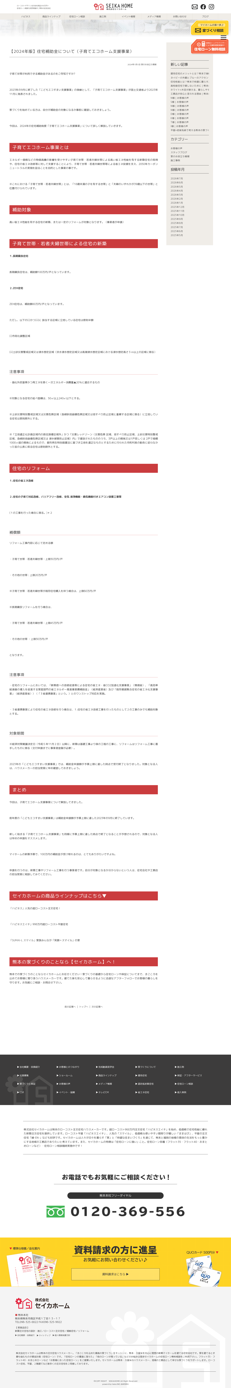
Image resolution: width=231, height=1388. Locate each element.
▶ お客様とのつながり (67, 1066)
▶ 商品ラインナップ (106, 1075)
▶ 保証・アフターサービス (188, 1075)
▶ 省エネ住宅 (142, 1092)
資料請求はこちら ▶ (115, 1274)
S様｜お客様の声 (180, 101)
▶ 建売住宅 (141, 1075)
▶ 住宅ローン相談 (184, 1083)
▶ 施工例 (179, 1066)
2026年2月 (177, 198)
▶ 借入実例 (180, 1092)
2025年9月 (177, 218)
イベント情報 (128, 16)
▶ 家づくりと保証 (26, 1083)
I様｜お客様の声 (179, 126)
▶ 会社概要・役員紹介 (28, 1066)
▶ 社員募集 (23, 1075)
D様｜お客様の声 (180, 113)
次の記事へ (97, 1006)
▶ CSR (20, 1092)
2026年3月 (177, 194)
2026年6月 (177, 182)
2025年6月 (177, 231)
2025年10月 (177, 214)
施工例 (102, 16)
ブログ (205, 16)
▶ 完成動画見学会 (105, 1066)
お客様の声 (177, 148)
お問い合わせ (180, 16)
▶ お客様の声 (63, 1083)
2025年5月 (177, 235)
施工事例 (175, 160)
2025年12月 (177, 206)
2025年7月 (177, 227)
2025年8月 (177, 223)
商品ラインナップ (51, 16)
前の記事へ (70, 1006)
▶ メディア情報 (104, 1083)
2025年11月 (177, 210)
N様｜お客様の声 (180, 97)
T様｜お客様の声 (180, 122)
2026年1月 (177, 202)
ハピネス (25, 16)
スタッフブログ (179, 152)
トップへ (83, 1006)
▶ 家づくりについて (145, 1066)
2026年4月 (177, 190)
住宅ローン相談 (77, 16)
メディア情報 (154, 16)
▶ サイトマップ (43, 1335)
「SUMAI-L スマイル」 (22, 940)
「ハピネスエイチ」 (21, 924)
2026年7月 (177, 178)
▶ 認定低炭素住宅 (144, 1083)
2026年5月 (177, 186)
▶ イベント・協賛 (65, 1092)
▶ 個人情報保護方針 (61, 1335)
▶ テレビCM (102, 1092)
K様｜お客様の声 (180, 118)
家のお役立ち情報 (148, 64)
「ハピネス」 (17, 908)
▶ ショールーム (64, 1075)
